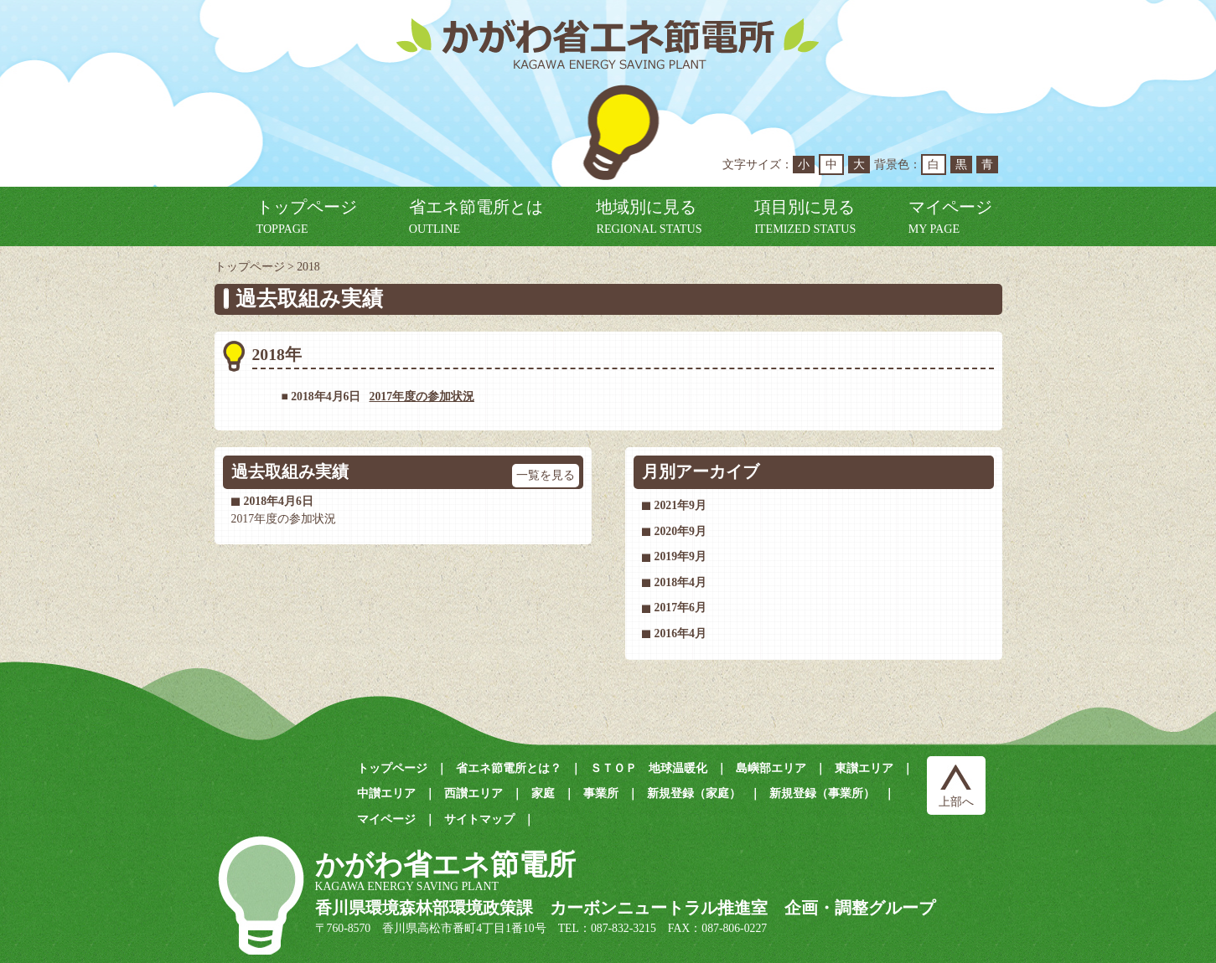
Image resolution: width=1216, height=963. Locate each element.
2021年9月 (680, 505)
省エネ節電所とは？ (508, 768)
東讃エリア (864, 768)
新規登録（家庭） (694, 793)
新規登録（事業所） (822, 793)
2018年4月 (680, 582)
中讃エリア (386, 793)
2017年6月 (680, 607)
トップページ (306, 216)
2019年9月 (680, 556)
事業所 (600, 793)
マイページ (950, 216)
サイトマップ (479, 819)
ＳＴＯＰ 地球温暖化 (648, 768)
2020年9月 (680, 531)
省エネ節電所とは (476, 216)
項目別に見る (805, 216)
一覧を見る (545, 475)
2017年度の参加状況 (422, 396)
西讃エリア (473, 793)
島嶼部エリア (771, 768)
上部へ (956, 802)
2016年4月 (680, 633)
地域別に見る (648, 216)
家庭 (543, 793)
